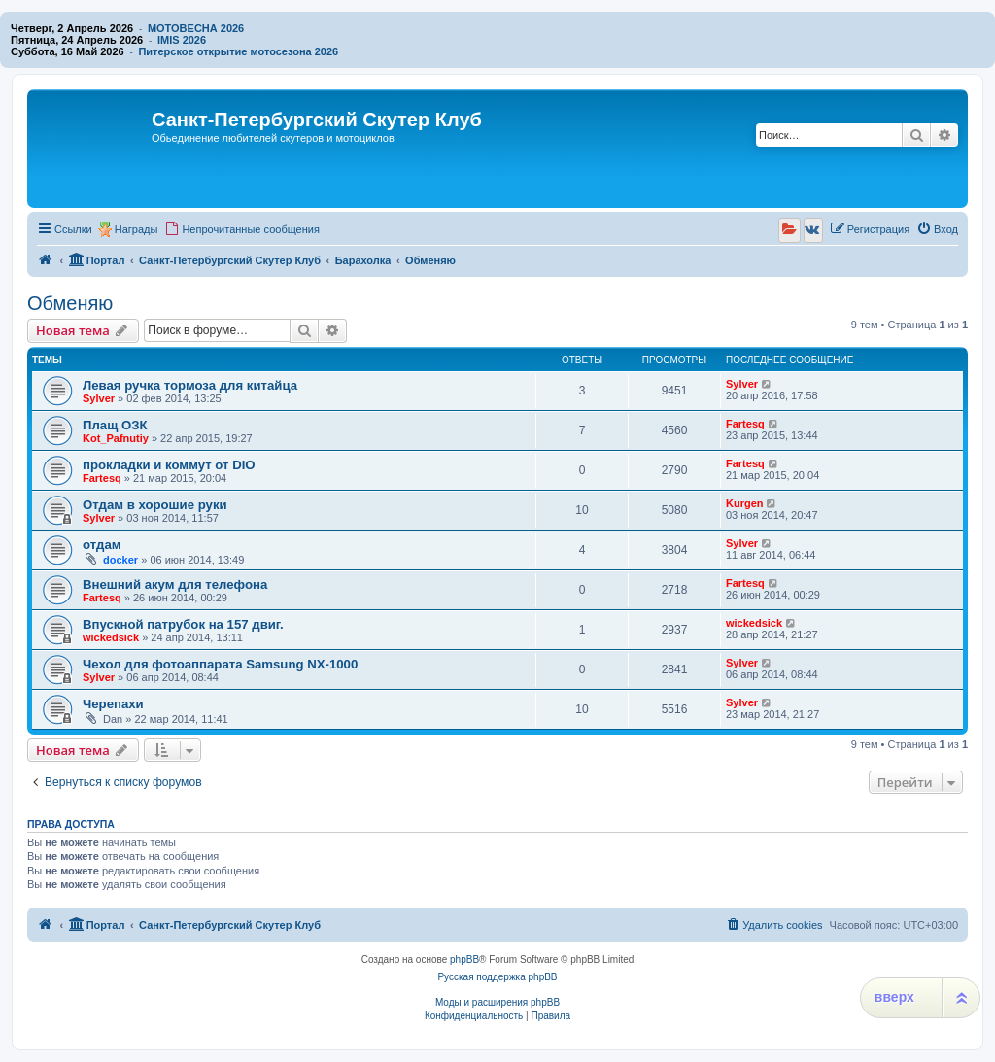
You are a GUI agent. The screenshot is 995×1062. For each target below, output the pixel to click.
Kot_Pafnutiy (116, 438)
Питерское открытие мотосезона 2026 (238, 51)
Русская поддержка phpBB (497, 977)
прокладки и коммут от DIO (169, 465)
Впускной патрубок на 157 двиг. (183, 624)
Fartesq (745, 423)
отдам (101, 544)
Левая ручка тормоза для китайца (190, 385)
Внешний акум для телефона (175, 584)
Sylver (99, 398)
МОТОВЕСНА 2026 (196, 28)
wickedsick (111, 637)
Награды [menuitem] (136, 229)
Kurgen (745, 503)
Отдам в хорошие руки (155, 504)
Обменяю (70, 303)
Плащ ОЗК (115, 425)
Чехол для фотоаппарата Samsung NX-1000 (220, 664)
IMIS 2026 (181, 40)
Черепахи (113, 704)
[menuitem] (242, 229)
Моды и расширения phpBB (497, 1002)
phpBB (464, 959)
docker (120, 559)
